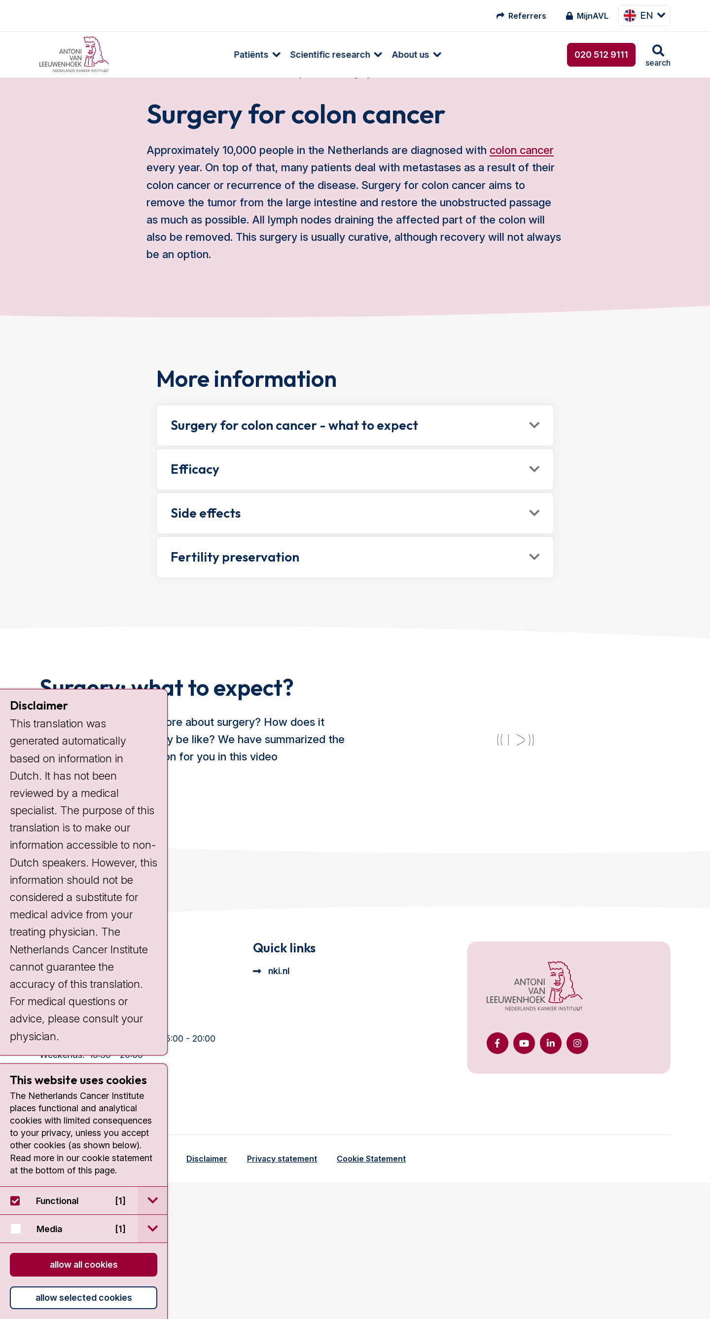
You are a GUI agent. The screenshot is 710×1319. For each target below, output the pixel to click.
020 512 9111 (601, 54)
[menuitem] (146, 54)
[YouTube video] (515, 812)
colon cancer (522, 169)
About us (304, 54)
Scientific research (224, 54)
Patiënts (145, 54)
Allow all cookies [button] (84, 1264)
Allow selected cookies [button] (84, 1297)
